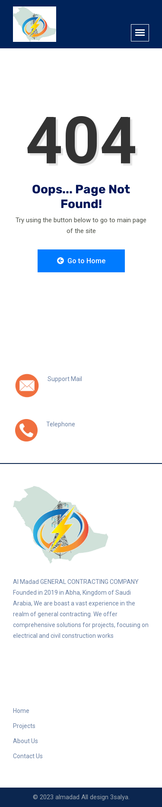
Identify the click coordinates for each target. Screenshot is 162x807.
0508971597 (66, 434)
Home (21, 710)
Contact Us (28, 756)
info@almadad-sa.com (83, 388)
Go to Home (81, 261)
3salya (119, 797)
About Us (25, 741)
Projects (24, 725)
